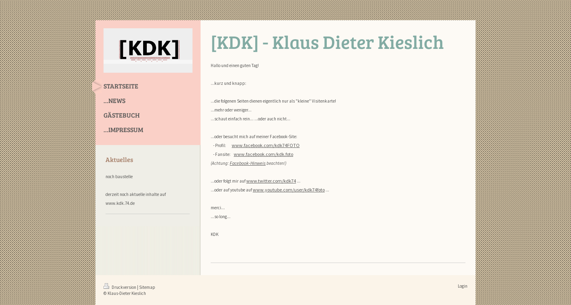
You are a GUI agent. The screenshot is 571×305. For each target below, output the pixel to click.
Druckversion (120, 287)
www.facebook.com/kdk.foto (263, 154)
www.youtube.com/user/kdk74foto (289, 190)
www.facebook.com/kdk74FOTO (266, 145)
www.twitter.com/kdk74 (271, 181)
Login (462, 286)
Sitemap (147, 287)
